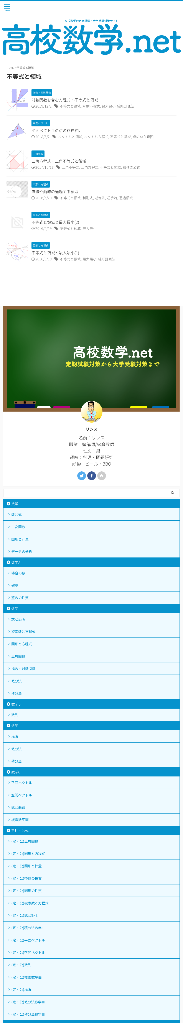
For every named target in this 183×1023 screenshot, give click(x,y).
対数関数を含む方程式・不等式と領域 (64, 100)
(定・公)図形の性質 (26, 890)
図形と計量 (20, 539)
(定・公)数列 (21, 964)
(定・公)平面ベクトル (28, 940)
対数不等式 (91, 106)
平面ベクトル (21, 782)
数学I (15, 503)
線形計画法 (126, 106)
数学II (15, 608)
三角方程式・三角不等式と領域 (58, 161)
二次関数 (18, 526)
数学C (15, 772)
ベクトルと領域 (70, 136)
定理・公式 (20, 830)
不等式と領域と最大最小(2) (55, 222)
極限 (14, 736)
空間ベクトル (21, 794)
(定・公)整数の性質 (26, 878)
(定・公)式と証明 (24, 915)
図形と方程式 (21, 643)
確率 (14, 585)
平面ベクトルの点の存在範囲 (56, 130)
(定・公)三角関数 (24, 841)
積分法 (16, 693)
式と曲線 (18, 807)
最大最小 (108, 106)
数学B (16, 704)
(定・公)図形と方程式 (28, 853)
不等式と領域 (70, 106)
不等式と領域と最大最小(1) (55, 252)
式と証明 (18, 619)
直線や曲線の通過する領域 (54, 191)
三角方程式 (89, 167)
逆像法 (100, 197)
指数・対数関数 (23, 668)
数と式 (16, 514)
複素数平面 (20, 819)
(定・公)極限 (21, 989)
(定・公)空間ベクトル (28, 952)
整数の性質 (20, 597)
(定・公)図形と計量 (26, 865)
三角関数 (18, 656)
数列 (14, 714)
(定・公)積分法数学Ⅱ (28, 927)
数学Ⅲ (16, 725)
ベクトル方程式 (96, 136)
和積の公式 (131, 167)
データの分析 (21, 551)
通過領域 (126, 197)
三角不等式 (70, 167)
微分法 (16, 680)
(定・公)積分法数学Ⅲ (28, 1014)
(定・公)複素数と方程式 (30, 902)
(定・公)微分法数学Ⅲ (28, 1001)
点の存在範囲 (143, 136)
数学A (15, 562)
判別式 (87, 197)
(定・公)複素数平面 (26, 977)
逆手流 (112, 197)
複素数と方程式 (23, 631)
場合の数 (18, 572)
